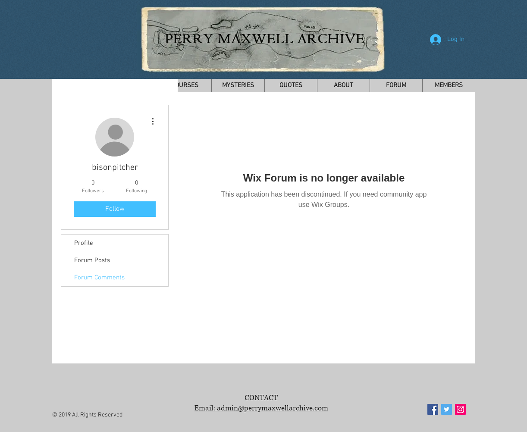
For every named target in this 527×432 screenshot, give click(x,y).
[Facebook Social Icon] (432, 409)
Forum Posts (92, 260)
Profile (83, 243)
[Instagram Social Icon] (460, 409)
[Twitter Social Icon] (446, 409)
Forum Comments (99, 278)
